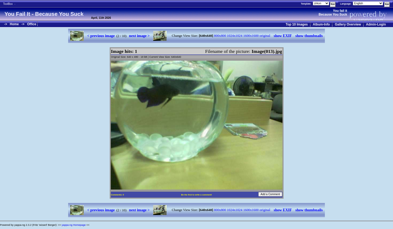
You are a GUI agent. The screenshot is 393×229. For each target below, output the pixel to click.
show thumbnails (309, 36)
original (264, 36)
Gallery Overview (348, 24)
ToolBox (8, 3)
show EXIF (283, 36)
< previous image (101, 36)
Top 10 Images (297, 24)
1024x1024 (235, 36)
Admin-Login (376, 24)
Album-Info (321, 24)
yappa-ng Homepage (74, 224)
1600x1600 (251, 36)
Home (14, 24)
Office (31, 24)
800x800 (220, 36)
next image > (139, 36)
